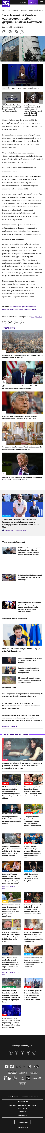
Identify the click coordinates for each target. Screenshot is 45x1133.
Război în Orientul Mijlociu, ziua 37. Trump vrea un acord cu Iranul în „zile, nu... (22, 356)
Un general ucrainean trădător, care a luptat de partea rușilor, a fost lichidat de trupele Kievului (11, 936)
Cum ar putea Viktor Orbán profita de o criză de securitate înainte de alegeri (11, 819)
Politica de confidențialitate (29, 1096)
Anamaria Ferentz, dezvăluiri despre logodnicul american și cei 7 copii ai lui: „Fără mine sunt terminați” (11, 878)
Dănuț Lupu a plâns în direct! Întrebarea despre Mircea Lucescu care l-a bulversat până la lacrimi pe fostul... (33, 791)
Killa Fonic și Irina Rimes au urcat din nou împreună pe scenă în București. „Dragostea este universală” (11, 1022)
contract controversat (27, 309)
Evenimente (24, 10)
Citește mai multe (8, 726)
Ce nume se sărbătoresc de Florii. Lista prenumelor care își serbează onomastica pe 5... (22, 448)
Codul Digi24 (22, 1108)
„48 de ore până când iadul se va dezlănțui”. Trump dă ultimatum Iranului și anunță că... (22, 387)
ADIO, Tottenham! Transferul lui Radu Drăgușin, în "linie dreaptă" (31, 877)
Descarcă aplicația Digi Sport (16, 530)
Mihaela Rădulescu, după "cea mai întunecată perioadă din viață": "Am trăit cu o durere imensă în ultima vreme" (22, 765)
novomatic (14, 309)
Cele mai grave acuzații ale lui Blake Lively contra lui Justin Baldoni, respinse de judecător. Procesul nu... (33, 909)
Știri (9, 10)
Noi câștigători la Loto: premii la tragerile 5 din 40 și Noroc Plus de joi (30, 577)
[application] (22, 75)
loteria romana (16, 306)
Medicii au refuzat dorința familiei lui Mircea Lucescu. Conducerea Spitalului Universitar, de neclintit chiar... (11, 792)
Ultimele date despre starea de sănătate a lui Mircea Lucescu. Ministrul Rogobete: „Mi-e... (19, 417)
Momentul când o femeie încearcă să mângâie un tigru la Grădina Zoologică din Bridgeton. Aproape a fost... (11, 996)
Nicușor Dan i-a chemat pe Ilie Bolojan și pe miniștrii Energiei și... (21, 649)
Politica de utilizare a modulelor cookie (22, 1105)
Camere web (22, 1112)
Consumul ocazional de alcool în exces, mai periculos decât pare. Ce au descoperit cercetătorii (33, 962)
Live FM (23, 2)
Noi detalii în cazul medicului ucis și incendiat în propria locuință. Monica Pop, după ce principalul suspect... (10, 963)
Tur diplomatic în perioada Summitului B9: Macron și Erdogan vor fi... (28, 670)
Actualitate (15, 10)
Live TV (31, 2)
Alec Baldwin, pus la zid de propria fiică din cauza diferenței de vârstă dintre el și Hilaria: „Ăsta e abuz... (33, 995)
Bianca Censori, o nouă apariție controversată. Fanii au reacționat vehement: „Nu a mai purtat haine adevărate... (11, 910)
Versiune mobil (22, 1122)
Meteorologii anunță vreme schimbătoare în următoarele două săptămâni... (29, 680)
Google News (36, 316)
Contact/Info (22, 1115)
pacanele (5, 309)
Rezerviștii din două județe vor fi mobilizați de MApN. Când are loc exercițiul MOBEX (22, 694)
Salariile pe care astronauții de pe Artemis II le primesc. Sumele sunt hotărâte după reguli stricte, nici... (32, 852)
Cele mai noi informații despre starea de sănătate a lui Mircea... (30, 660)
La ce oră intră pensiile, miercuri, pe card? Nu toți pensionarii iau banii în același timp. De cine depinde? (33, 936)
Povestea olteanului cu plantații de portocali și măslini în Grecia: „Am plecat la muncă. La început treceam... (11, 851)
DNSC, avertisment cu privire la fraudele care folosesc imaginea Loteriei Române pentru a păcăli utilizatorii (29, 551)
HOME (4, 10)
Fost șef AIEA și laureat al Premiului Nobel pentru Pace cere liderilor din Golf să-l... (22, 478)
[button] (22, 74)
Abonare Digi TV (23, 1102)
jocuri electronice (29, 306)
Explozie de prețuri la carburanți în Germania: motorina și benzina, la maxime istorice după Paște (21, 705)
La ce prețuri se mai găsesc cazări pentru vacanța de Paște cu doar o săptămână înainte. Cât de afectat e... (32, 822)
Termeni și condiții (12, 1096)
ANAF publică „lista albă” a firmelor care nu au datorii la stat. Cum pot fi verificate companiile (11, 108)
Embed (6, 88)
